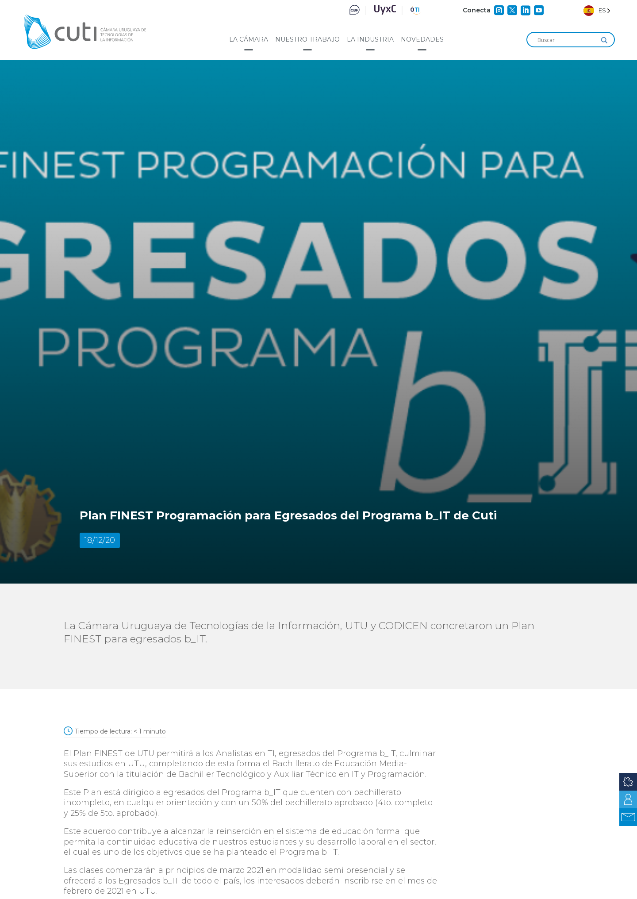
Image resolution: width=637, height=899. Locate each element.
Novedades (422, 39)
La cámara (248, 39)
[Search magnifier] (604, 40)
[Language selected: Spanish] (597, 10)
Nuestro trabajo (307, 39)
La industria (370, 39)
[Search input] (566, 40)
